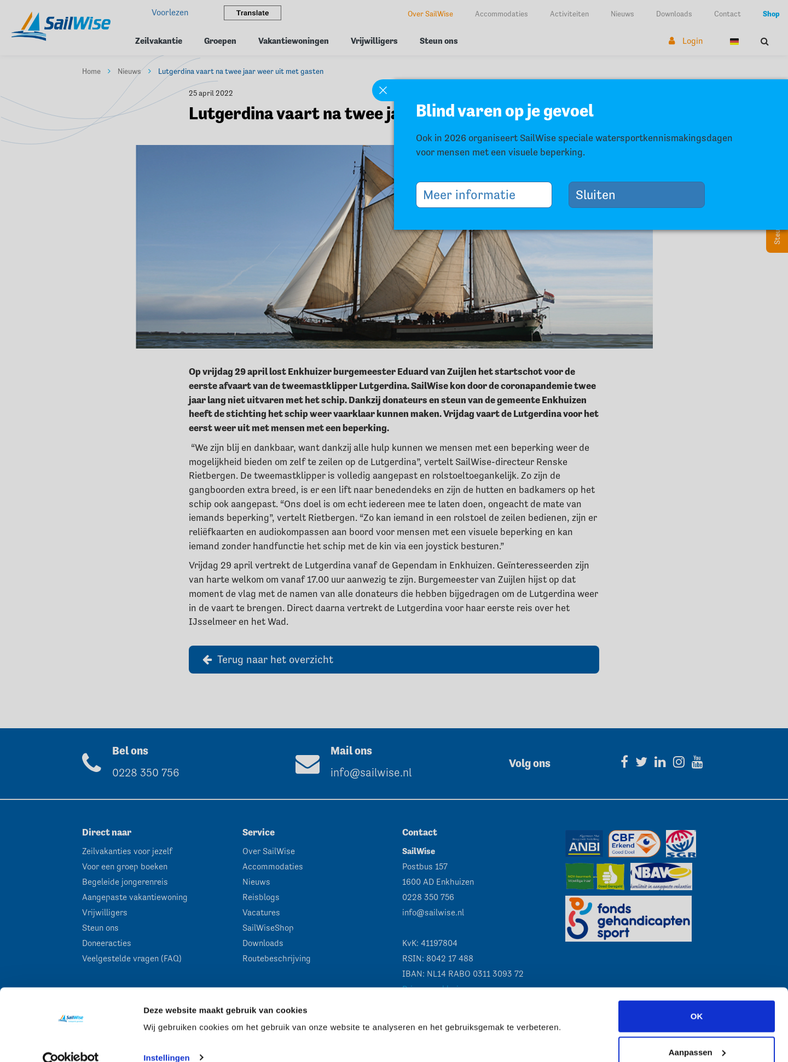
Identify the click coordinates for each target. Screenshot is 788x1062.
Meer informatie (473, 194)
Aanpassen (697, 1032)
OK (697, 997)
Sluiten (600, 194)
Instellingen (166, 1038)
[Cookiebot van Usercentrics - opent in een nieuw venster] (71, 1040)
